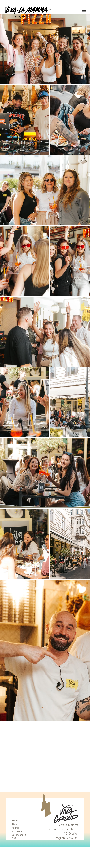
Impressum (17, 831)
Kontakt (16, 827)
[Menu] (84, 11)
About (15, 824)
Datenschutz (19, 834)
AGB (14, 838)
